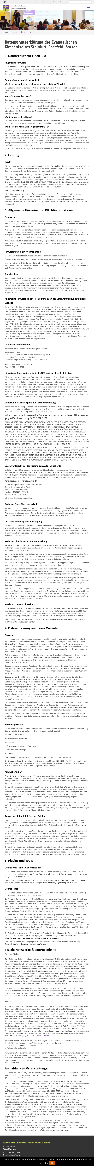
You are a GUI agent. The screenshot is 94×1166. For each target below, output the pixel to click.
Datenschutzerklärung (24, 32)
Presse (62, 2)
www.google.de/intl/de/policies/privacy (34, 1036)
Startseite (9, 32)
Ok (52, 1163)
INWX (51, 171)
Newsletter (51, 2)
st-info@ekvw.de (16, 1155)
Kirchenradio (5, 2)
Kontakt (40, 2)
